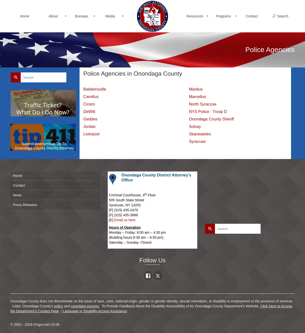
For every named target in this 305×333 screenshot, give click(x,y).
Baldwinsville (94, 89)
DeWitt (89, 112)
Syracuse (197, 141)
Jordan (89, 126)
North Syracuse (202, 104)
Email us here (125, 220)
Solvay (195, 126)
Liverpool (91, 134)
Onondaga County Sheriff (211, 119)
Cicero (89, 104)
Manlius (196, 89)
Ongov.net (41, 325)
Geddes (90, 119)
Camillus (91, 97)
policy (58, 306)
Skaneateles (200, 134)
